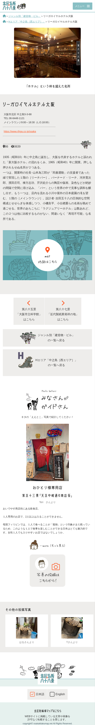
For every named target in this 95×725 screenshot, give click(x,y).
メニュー (79, 6)
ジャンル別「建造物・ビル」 (24, 16)
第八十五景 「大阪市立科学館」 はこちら (29, 310)
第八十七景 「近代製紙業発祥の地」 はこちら (63, 310)
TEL (14, 118)
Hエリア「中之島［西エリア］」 (26, 21)
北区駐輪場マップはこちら (47, 710)
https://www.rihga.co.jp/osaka (20, 131)
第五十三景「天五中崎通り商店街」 (47, 496)
